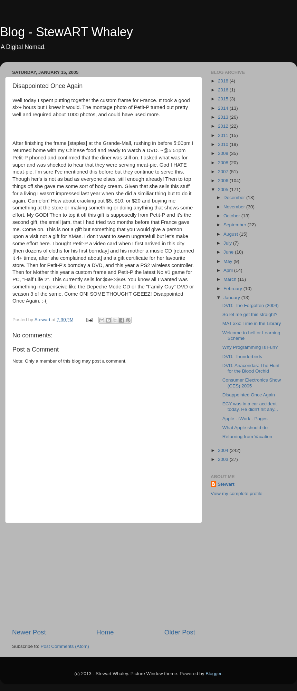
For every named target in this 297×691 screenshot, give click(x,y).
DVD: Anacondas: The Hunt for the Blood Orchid (251, 368)
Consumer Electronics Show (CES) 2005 (251, 382)
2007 (224, 171)
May (228, 261)
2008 (224, 162)
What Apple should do (245, 427)
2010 (224, 144)
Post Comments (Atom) (65, 646)
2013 (224, 117)
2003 (224, 459)
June (229, 252)
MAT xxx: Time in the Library (251, 323)
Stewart (226, 484)
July (228, 243)
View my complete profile (236, 493)
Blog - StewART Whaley (66, 32)
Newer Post (29, 632)
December (234, 197)
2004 (224, 450)
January (232, 297)
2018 (224, 80)
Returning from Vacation (247, 436)
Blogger (213, 673)
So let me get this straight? (250, 314)
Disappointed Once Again (248, 394)
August (231, 234)
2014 (224, 108)
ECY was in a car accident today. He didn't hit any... (250, 406)
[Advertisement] (103, 575)
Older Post (179, 632)
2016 (224, 89)
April (228, 270)
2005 (224, 189)
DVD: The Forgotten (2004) (250, 305)
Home (105, 632)
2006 (224, 180)
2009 (224, 153)
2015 (224, 98)
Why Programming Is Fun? (250, 347)
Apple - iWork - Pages (245, 418)
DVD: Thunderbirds (242, 356)
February (233, 288)
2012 (224, 126)
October (232, 215)
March (230, 279)
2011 (224, 135)
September (235, 224)
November (234, 206)
